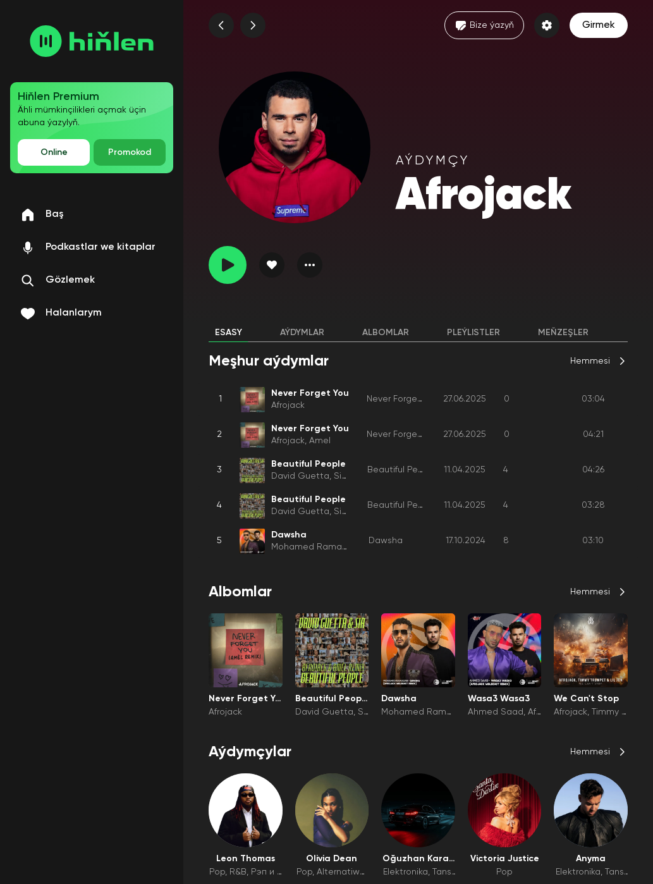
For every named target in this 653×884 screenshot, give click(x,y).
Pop (217, 872)
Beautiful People (402, 469)
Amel (320, 440)
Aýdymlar (302, 332)
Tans (441, 872)
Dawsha (386, 540)
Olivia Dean (331, 858)
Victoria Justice (504, 858)
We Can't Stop (586, 698)
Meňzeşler (563, 332)
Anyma (591, 858)
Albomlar (385, 332)
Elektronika (405, 872)
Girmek (598, 25)
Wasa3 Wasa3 (499, 698)
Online (54, 152)
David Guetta (300, 476)
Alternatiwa (341, 872)
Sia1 (342, 476)
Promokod (129, 152)
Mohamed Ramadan (314, 547)
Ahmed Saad (495, 712)
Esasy (228, 332)
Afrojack (288, 405)
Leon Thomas (245, 858)
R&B (238, 872)
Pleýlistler (473, 332)
